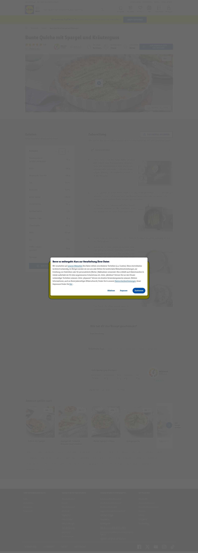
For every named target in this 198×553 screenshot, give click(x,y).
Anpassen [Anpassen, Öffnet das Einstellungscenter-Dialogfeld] (123, 290)
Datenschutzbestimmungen (125, 281)
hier (70, 284)
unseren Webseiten (75, 266)
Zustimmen (139, 290)
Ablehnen (111, 290)
